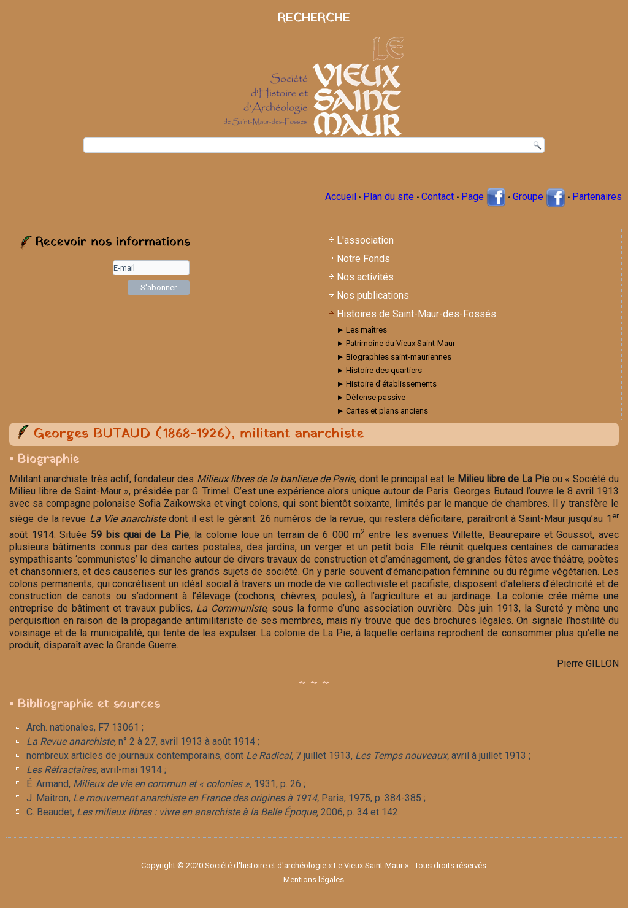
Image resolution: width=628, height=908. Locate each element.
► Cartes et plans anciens (382, 410)
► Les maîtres (361, 329)
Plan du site (388, 196)
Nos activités (365, 277)
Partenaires (597, 196)
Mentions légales (313, 879)
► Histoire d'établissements (386, 383)
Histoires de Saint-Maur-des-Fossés (416, 314)
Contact (437, 196)
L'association (365, 240)
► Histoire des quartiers (379, 370)
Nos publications (373, 295)
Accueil (340, 196)
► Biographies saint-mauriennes (393, 356)
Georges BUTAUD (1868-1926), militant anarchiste (198, 434)
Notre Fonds (363, 258)
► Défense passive (370, 397)
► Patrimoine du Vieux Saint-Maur (395, 343)
